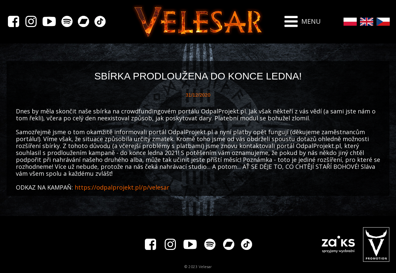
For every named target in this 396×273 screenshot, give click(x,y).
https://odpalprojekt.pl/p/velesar (122, 187)
